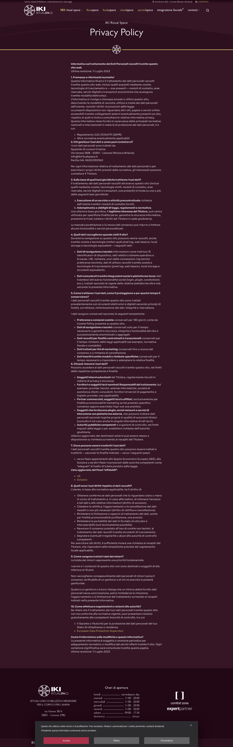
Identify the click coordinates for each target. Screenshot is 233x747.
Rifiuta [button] (117, 740)
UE (79, 476)
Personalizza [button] (167, 740)
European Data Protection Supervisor (100, 631)
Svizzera (82, 479)
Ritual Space (71, 10)
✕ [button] (191, 725)
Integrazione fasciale (170, 10)
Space (93, 10)
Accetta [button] (66, 740)
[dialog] (116, 734)
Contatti (194, 10)
